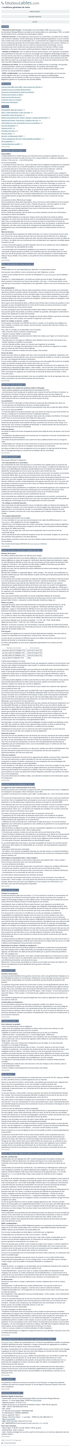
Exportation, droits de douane (11, 115)
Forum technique (10, 1443)
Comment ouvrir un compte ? (11, 100)
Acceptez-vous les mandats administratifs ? (16, 90)
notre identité (34, 544)
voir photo (37, 1400)
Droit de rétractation (8, 126)
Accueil (35, 22)
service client (44, 363)
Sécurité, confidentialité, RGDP (11, 136)
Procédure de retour (8, 131)
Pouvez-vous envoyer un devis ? (12, 95)
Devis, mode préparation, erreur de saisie (15, 113)
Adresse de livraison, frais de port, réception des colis (19, 120)
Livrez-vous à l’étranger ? (9, 102)
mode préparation (50, 275)
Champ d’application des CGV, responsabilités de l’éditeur (21, 139)
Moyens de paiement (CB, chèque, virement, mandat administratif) (24, 118)
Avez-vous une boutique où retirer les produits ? (18, 92)
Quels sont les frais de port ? (11, 97)
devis (18, 520)
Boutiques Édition (55, 30)
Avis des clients (6, 134)
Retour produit (35, 11)
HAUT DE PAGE (5, 146)
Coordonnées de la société (10, 144)
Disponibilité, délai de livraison (12, 110)
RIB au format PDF (8, 1419)
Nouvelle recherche (34, 17)
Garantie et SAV (6, 128)
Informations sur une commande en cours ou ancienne (20, 123)
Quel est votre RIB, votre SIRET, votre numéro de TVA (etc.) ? (22, 87)
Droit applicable (6, 141)
